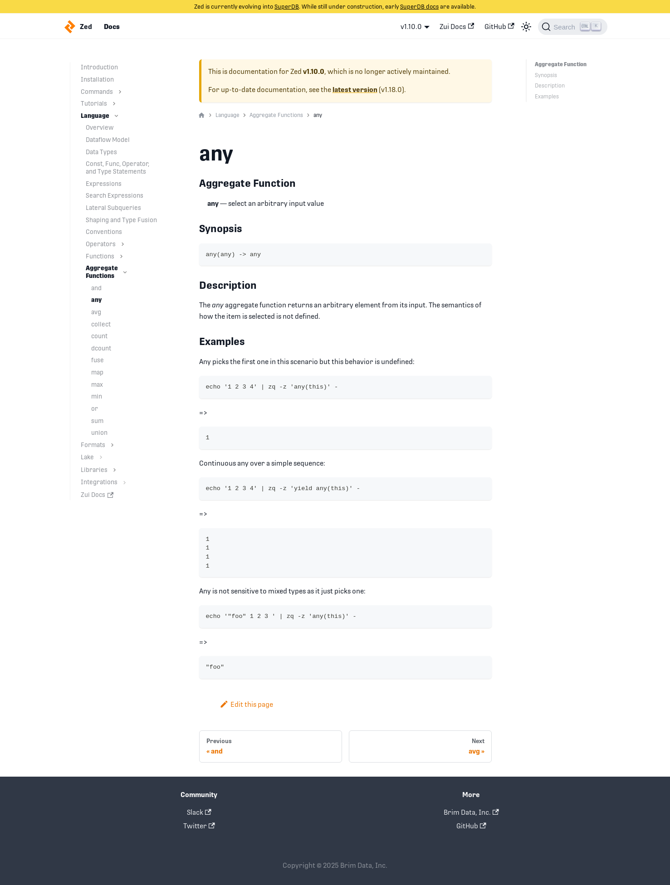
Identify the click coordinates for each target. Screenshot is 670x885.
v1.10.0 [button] (411, 26)
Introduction (99, 67)
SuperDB (286, 6)
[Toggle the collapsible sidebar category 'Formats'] (112, 445)
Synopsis (546, 75)
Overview (99, 127)
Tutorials (94, 103)
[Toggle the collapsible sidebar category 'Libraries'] (114, 470)
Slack (199, 812)
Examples (547, 96)
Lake (87, 457)
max (97, 384)
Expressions (104, 183)
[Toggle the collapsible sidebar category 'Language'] (116, 116)
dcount (101, 348)
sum (97, 420)
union (99, 432)
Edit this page (247, 704)
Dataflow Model (108, 139)
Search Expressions (114, 195)
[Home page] (201, 115)
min (96, 396)
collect (101, 324)
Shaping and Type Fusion (121, 220)
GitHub (499, 26)
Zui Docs (457, 26)
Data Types (101, 152)
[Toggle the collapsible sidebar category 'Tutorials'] (114, 103)
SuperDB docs (419, 6)
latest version (355, 90)
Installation (97, 79)
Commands (97, 91)
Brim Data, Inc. (471, 812)
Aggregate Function (560, 64)
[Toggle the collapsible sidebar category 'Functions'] (121, 256)
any (96, 299)
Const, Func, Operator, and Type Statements (117, 167)
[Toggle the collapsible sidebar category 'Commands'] (120, 92)
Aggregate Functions (102, 271)
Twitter (199, 826)
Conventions (104, 231)
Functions (100, 256)
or (94, 408)
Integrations (99, 482)
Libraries (94, 469)
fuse (97, 360)
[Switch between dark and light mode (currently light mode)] (526, 27)
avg (96, 312)
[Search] (572, 27)
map (97, 372)
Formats (93, 444)
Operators (101, 244)
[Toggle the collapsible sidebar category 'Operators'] (122, 244)
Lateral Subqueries (113, 207)
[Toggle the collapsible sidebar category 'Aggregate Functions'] (125, 272)
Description (550, 86)
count (99, 336)
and (96, 288)
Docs (112, 27)
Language (95, 115)
